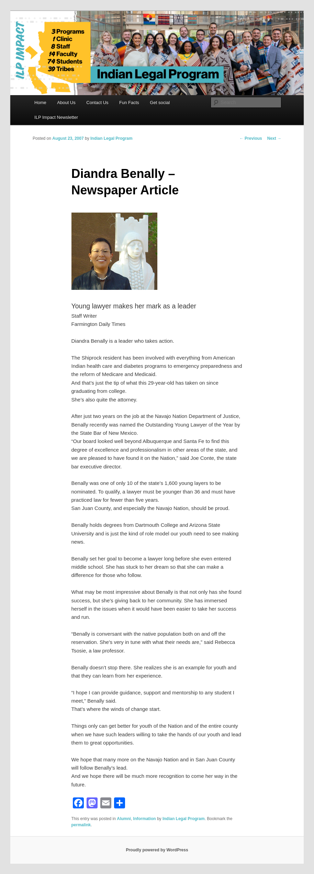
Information (144, 818)
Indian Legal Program (111, 138)
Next (274, 138)
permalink (81, 824)
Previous (250, 138)
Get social (160, 102)
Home (40, 102)
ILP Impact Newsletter (56, 117)
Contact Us (97, 102)
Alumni (124, 818)
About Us (66, 102)
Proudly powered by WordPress (157, 850)
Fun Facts (129, 102)
